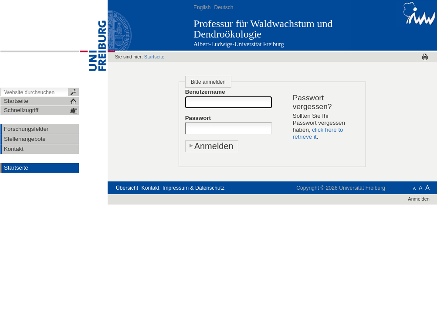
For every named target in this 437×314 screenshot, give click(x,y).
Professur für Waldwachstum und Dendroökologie (263, 29)
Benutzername (205, 92)
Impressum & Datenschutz (193, 188)
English (201, 7)
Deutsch (223, 7)
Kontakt (150, 188)
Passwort (198, 118)
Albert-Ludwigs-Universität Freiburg (238, 44)
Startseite (16, 167)
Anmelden (419, 198)
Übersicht (127, 188)
